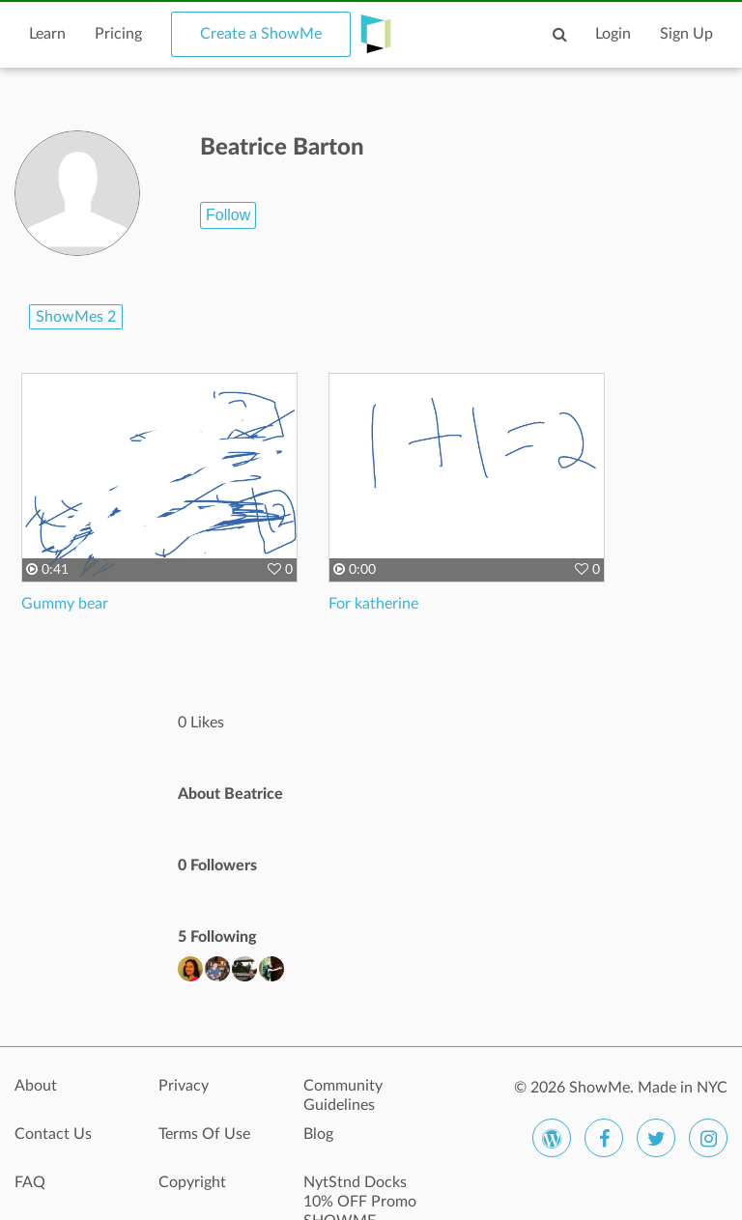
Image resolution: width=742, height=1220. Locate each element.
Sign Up (686, 34)
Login (613, 34)
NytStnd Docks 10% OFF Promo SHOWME (359, 1193)
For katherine (373, 603)
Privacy (183, 1085)
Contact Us (53, 1134)
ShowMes (76, 317)
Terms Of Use (204, 1134)
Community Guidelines (343, 1095)
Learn (47, 34)
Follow (228, 215)
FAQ (29, 1182)
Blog (318, 1134)
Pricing (118, 34)
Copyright (192, 1182)
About (35, 1085)
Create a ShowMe (261, 34)
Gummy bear (64, 603)
